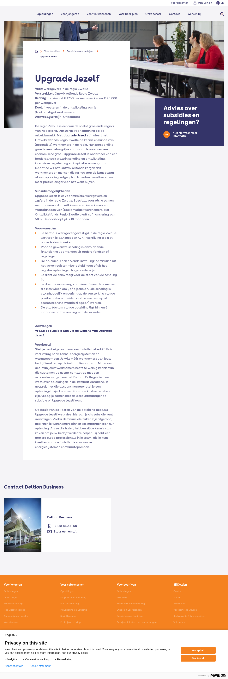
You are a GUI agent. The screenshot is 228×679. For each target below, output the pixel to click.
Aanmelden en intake (16, 616)
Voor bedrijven (128, 14)
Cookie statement (40, 666)
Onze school (153, 14)
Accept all (198, 650)
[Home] (15, 14)
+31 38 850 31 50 (65, 526)
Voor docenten (180, 2)
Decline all (198, 658)
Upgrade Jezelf (74, 135)
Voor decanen (11, 622)
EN (222, 2)
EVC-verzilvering (69, 603)
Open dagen (11, 597)
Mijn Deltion (205, 2)
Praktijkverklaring (70, 622)
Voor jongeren (70, 14)
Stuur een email (65, 531)
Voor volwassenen (99, 14)
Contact (174, 14)
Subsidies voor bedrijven (80, 51)
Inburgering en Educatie (73, 609)
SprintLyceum (68, 616)
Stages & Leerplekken (129, 609)
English (11, 635)
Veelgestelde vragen (185, 609)
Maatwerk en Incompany (131, 603)
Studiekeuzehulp (13, 603)
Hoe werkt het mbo (14, 609)
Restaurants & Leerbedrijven (189, 616)
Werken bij (194, 14)
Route (176, 597)
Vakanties (179, 622)
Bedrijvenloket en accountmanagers (137, 622)
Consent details (14, 666)
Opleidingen (45, 14)
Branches (122, 597)
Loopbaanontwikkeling (73, 597)
